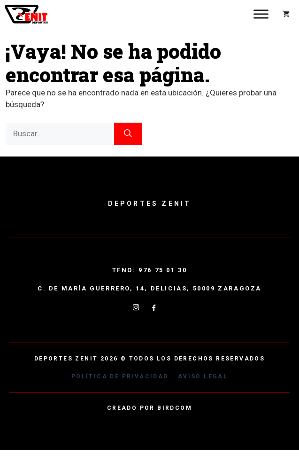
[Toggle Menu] (260, 13)
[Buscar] (128, 134)
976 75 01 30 (162, 270)
